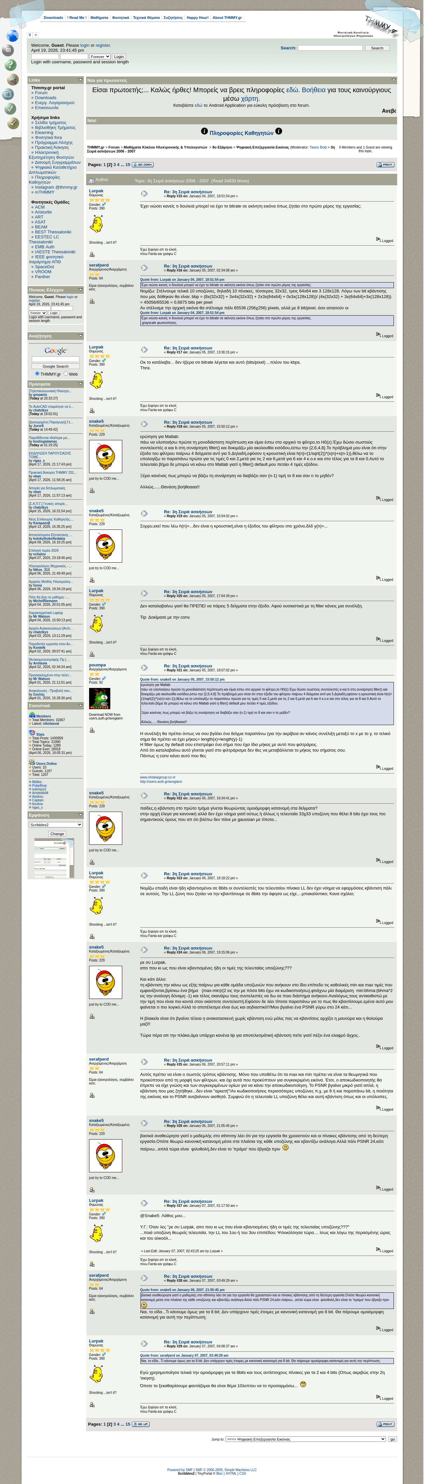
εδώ (292, 89)
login (84, 45)
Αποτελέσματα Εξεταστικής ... (50, 535)
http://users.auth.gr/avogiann (161, 781)
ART (39, 217)
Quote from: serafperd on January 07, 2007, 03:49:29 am (184, 1355)
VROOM (43, 271)
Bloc (219, 1473)
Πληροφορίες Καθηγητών (44, 180)
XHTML (231, 1473)
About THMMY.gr (227, 18)
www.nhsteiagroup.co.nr (158, 777)
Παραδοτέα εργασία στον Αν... (51, 644)
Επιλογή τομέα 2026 (44, 550)
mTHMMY (45, 192)
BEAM (41, 226)
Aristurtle (43, 212)
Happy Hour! (198, 18)
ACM (40, 207)
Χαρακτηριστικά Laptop (46, 613)
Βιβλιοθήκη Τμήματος (55, 127)
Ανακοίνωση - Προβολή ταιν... (50, 691)
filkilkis (37, 782)
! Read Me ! (77, 18)
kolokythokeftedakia (49, 538)
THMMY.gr (95, 147)
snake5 (96, 421)
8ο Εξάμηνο (222, 147)
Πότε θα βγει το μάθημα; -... (49, 597)
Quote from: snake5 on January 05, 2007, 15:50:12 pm (182, 679)
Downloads (53, 18)
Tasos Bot (318, 147)
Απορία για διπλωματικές (47, 488)
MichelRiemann (45, 601)
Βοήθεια (314, 89)
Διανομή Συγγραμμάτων (57, 162)
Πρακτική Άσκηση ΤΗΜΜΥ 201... (53, 472)
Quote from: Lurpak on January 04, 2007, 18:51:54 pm (182, 279)
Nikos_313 (41, 570)
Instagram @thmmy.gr (56, 187)
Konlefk (39, 647)
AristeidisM (40, 793)
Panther (42, 276)
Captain (37, 800)
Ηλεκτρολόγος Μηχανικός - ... (50, 566)
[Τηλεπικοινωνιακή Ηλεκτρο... (50, 391)
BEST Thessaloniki (53, 231)
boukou (37, 804)
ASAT (40, 221)
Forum (41, 92)
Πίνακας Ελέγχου (46, 289)
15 (128, 164)
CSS (242, 1473)
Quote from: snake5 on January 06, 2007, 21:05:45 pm (182, 1290)
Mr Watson (41, 616)
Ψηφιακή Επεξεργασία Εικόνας (263, 147)
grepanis (40, 395)
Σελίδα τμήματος (51, 122)
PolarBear (39, 785)
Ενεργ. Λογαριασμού (55, 102)
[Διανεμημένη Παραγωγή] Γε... (51, 422)
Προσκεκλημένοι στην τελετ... (50, 675)
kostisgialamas (45, 441)
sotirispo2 (39, 789)
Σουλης (39, 694)
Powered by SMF (180, 1470)
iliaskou (37, 796)
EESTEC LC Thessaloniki (44, 239)
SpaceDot (44, 266)
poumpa (97, 664)
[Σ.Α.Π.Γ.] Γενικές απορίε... (48, 504)
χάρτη (249, 98)
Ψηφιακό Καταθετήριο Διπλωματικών (53, 170)
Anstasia (40, 663)
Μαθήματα (99, 18)
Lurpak (96, 190)
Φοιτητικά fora (48, 137)
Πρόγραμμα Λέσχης (54, 142)
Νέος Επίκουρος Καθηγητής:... (51, 519)
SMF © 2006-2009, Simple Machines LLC (226, 1470)
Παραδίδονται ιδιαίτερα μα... (49, 438)
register (103, 45)
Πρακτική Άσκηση (52, 147)
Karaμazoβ (41, 523)
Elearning (44, 132)
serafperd (99, 265)
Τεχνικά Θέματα (146, 18)
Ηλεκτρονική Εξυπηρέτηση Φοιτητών (51, 155)
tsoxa (37, 585)
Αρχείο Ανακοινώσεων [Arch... (51, 628)
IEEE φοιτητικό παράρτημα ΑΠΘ (46, 259)
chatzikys (40, 410)
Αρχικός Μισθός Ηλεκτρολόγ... (51, 582)
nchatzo (39, 554)
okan (37, 476)
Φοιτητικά (120, 18)
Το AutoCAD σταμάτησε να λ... (51, 406)
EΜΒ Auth (45, 246)
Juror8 (38, 426)
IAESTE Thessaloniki (55, 251)
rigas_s (39, 461)
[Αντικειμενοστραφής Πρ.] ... (49, 659)
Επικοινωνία (47, 107)
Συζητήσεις (173, 18)
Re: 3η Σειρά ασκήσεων (188, 191)
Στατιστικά (39, 705)
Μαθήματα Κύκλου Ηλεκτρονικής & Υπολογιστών (166, 147)
